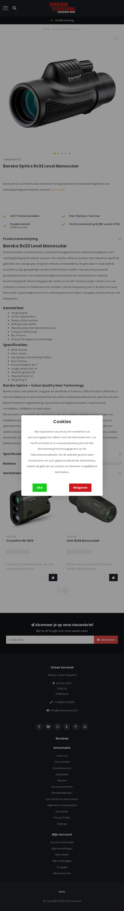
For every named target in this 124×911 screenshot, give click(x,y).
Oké (40, 487)
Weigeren (80, 487)
